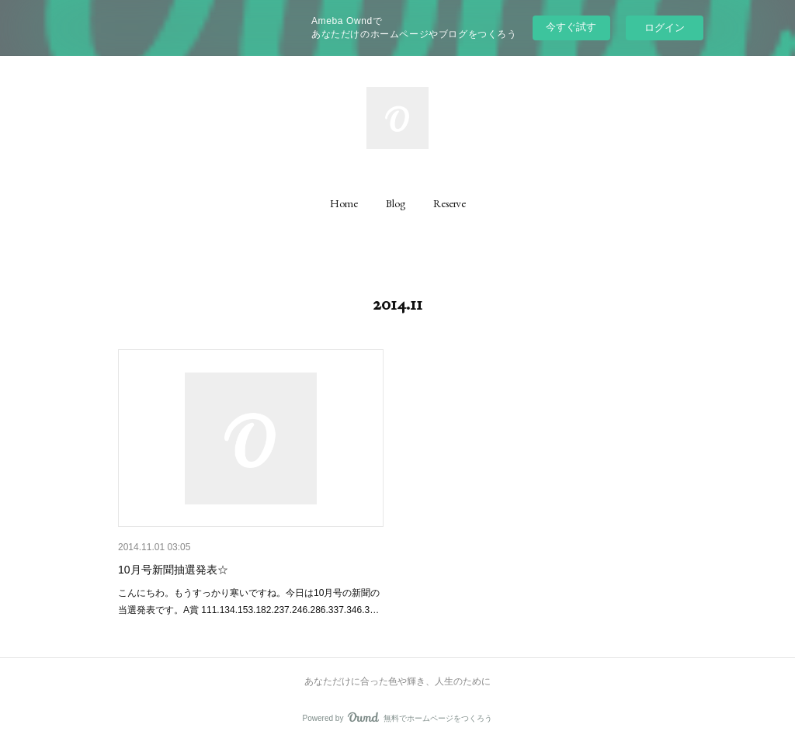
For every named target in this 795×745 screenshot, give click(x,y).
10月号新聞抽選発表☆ (173, 569)
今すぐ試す (571, 27)
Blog (395, 203)
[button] (344, 203)
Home (344, 203)
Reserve (449, 203)
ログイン (664, 27)
